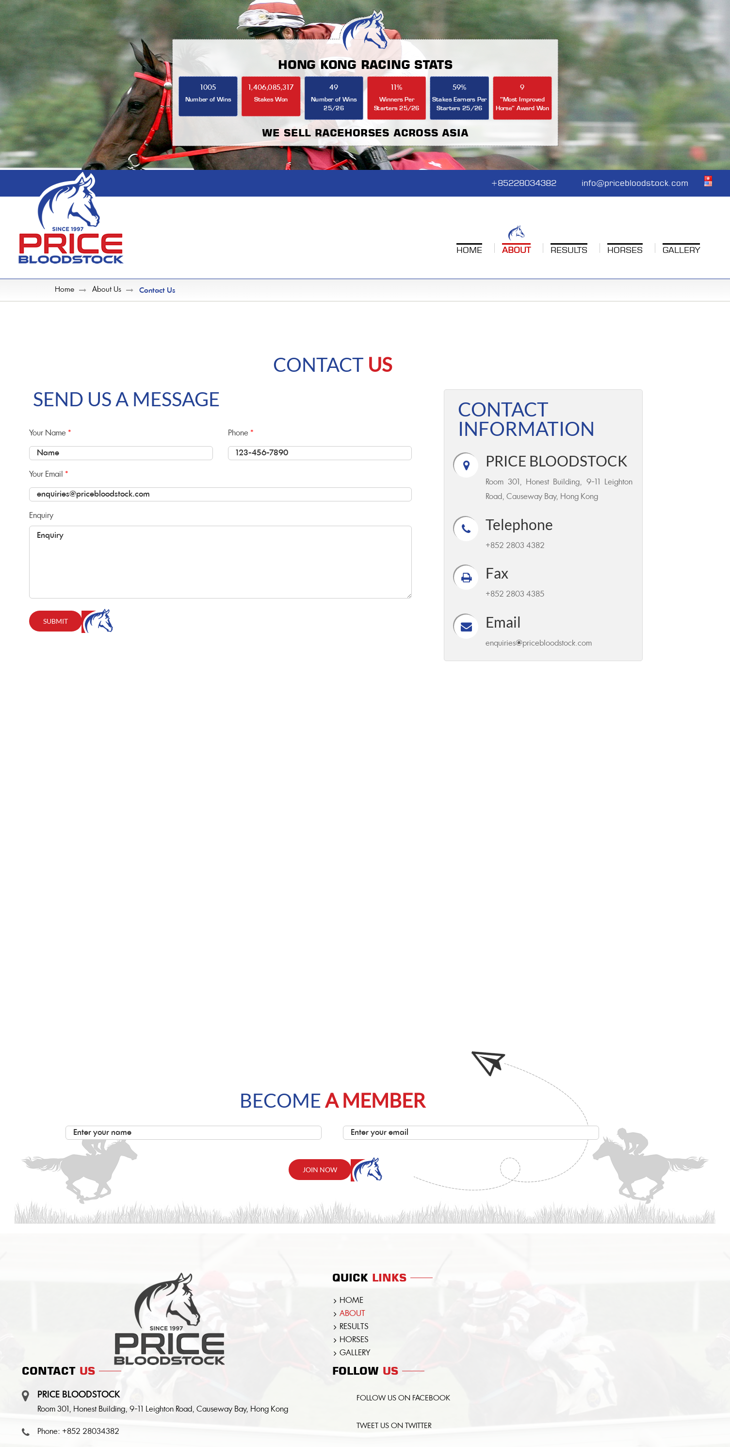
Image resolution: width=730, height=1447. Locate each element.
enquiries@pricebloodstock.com (539, 644)
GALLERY (355, 1354)
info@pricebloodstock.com (632, 182)
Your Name (121, 446)
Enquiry (220, 556)
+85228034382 (516, 182)
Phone (320, 446)
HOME (351, 1301)
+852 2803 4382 (515, 546)
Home (64, 290)
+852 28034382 (90, 1432)
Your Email (220, 487)
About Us (106, 290)
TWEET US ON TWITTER (395, 1427)
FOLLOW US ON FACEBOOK (404, 1399)
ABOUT (352, 1314)
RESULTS (354, 1327)
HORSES (354, 1341)
